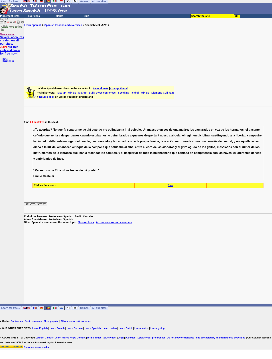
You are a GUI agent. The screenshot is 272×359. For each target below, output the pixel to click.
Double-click (46, 96)
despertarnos (70, 135)
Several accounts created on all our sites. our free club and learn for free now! (12, 45)
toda (146, 152)
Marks (59, 16)
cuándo (97, 129)
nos (140, 135)
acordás (44, 129)
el (246, 129)
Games (84, 307)
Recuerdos (42, 170)
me (105, 129)
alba (130, 147)
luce (60, 158)
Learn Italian (110, 328)
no (238, 141)
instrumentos (42, 152)
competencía (203, 152)
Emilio (37, 176)
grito (184, 147)
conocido (103, 141)
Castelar (48, 176)
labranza (66, 152)
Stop (170, 185)
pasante (254, 129)
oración (169, 141)
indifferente (54, 141)
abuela (175, 135)
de (84, 129)
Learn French (57, 328)
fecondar (94, 152)
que (47, 135)
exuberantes (241, 152)
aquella (245, 141)
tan (94, 141)
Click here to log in (12, 28)
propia (144, 141)
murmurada (183, 141)
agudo (192, 147)
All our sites (99, 307)
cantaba (183, 152)
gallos (211, 147)
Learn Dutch (126, 328)
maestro (153, 129)
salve (255, 141)
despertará (151, 135)
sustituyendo (220, 135)
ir (126, 129)
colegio (136, 129)
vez (166, 129)
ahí (89, 129)
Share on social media (36, 347)
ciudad (41, 141)
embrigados (44, 158)
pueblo (85, 141)
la (234, 135)
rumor (246, 147)
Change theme (118, 88)
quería (62, 129)
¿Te (35, 129)
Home (5, 59)
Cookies (130, 337)
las (159, 147)
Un (144, 129)
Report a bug (8, 61)
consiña (212, 141)
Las (66, 170)
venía (54, 135)
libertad (241, 135)
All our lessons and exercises (114, 222)
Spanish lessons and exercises (63, 25)
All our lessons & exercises (76, 321)
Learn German (75, 328)
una (175, 129)
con (235, 147)
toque (80, 147)
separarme (74, 129)
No (55, 129)
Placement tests (10, 16)
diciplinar (204, 135)
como (132, 141)
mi (85, 170)
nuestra (165, 135)
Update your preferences (151, 337)
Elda (58, 170)
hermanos (237, 129)
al (129, 129)
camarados (202, 129)
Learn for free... (10, 307)
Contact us (17, 321)
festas (74, 170)
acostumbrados (118, 135)
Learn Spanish (32, 25)
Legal (121, 337)
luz (49, 147)
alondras (168, 147)
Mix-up (61, 92)
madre (183, 129)
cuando (85, 135)
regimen (191, 135)
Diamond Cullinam (162, 92)
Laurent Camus (44, 337)
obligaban (115, 129)
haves (227, 152)
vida (258, 152)
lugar (71, 141)
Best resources (33, 321)
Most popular (51, 321)
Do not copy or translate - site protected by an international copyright (206, 337)
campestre (254, 135)
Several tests (100, 88)
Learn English (40, 328)
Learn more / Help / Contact (70, 337)
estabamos (99, 135)
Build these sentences (102, 92)
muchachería (162, 152)
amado (122, 141)
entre (138, 147)
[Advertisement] (148, 52)
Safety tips (110, 337)
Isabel (135, 92)
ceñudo (38, 135)
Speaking (123, 92)
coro (149, 147)
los (192, 129)
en (161, 129)
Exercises (34, 16)
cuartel (227, 141)
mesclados (224, 147)
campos (111, 152)
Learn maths (141, 328)
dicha (37, 147)
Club (86, 16)
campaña (98, 147)
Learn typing (158, 328)
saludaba (117, 147)
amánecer (64, 147)
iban (81, 152)
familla (154, 141)
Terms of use (94, 337)
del (78, 141)
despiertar (131, 152)
